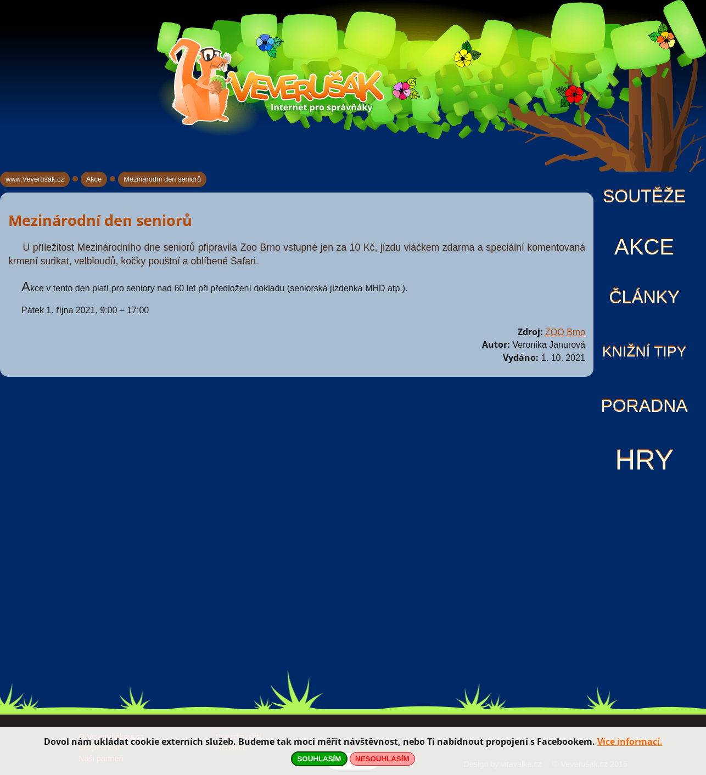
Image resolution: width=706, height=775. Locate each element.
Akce (644, 247)
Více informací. (630, 742)
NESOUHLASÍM (382, 759)
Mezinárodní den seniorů (162, 179)
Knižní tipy (644, 351)
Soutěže (644, 196)
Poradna (644, 406)
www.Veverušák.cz (34, 179)
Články (644, 297)
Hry (644, 460)
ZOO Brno (565, 332)
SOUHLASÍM (319, 759)
